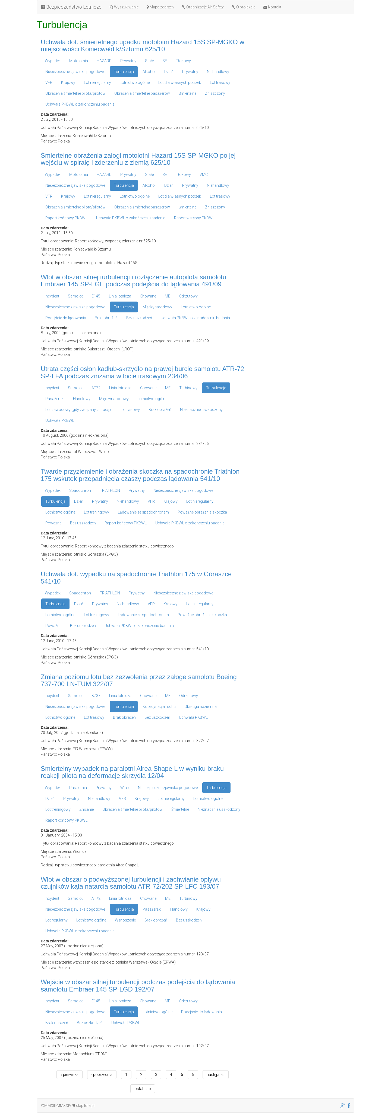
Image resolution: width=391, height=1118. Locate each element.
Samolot (75, 296)
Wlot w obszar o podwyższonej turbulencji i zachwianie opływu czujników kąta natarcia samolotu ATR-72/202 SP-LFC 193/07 (131, 883)
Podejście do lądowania (65, 318)
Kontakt (272, 7)
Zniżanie (86, 809)
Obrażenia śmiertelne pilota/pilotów (75, 93)
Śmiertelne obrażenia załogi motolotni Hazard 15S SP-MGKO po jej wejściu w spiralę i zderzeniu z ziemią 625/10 (138, 159)
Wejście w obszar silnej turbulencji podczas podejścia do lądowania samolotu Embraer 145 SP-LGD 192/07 (138, 985)
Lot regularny (56, 920)
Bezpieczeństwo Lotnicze (71, 7)
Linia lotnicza (120, 296)
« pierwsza (69, 1074)
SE (164, 61)
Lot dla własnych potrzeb (179, 82)
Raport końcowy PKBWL (66, 218)
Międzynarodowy (157, 307)
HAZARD (104, 61)
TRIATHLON (110, 490)
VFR (48, 82)
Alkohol (149, 71)
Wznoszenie (125, 920)
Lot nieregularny (97, 82)
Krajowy (68, 82)
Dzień (169, 71)
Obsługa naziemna (200, 706)
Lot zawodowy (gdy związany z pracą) (78, 409)
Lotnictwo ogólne (135, 82)
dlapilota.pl (83, 1105)
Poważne (53, 523)
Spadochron (80, 490)
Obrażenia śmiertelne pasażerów (142, 93)
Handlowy (81, 399)
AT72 (96, 388)
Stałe (149, 61)
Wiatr (124, 788)
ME (167, 296)
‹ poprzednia (101, 1074)
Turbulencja (124, 71)
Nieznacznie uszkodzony (201, 409)
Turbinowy (188, 388)
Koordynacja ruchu (159, 706)
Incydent (52, 296)
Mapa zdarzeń (160, 7)
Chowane (148, 296)
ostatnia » (142, 1089)
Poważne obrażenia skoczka (202, 512)
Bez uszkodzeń (139, 318)
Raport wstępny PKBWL (194, 218)
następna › (216, 1074)
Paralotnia (78, 788)
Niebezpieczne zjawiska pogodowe (75, 71)
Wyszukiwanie (124, 7)
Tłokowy (183, 61)
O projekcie (243, 7)
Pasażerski (54, 399)
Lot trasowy (220, 82)
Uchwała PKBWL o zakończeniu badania (80, 104)
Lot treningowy (96, 512)
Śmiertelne (187, 93)
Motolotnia (78, 61)
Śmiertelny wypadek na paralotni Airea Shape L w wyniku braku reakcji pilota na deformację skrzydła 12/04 (132, 772)
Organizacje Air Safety (203, 7)
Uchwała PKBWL (59, 420)
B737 (96, 695)
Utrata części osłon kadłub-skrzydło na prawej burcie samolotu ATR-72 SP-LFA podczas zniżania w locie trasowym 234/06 (142, 372)
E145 (96, 296)
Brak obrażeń (106, 318)
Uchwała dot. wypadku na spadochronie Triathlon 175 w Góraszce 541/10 (136, 577)
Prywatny (128, 61)
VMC (204, 174)
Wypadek (53, 61)
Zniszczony (215, 93)
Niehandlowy (218, 71)
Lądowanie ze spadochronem (143, 512)
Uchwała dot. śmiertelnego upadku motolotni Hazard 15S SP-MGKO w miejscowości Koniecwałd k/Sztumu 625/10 (142, 45)
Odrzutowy (188, 296)
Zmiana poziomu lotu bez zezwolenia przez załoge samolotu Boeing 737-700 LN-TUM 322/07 (139, 680)
